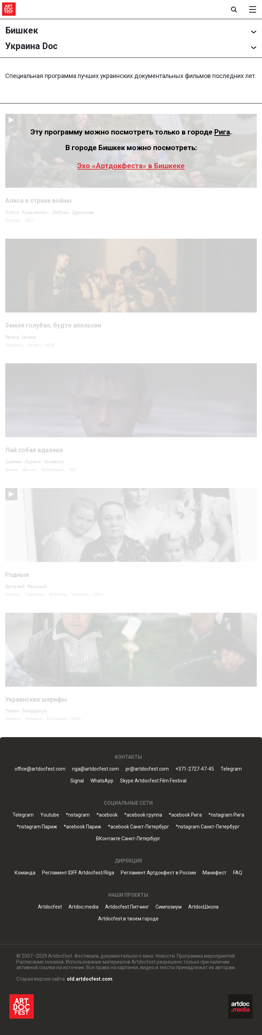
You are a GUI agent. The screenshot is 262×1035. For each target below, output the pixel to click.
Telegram (231, 769)
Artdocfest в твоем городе (128, 918)
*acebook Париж (82, 826)
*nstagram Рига (226, 815)
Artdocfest (50, 907)
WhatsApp (101, 780)
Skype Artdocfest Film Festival (153, 780)
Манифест (215, 872)
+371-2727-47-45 (194, 769)
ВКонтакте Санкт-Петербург (128, 838)
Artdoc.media (83, 907)
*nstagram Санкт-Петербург (208, 826)
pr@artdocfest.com (147, 769)
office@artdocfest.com (40, 769)
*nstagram (78, 815)
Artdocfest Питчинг (127, 907)
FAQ (237, 872)
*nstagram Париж (37, 826)
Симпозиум (169, 907)
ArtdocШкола (203, 907)
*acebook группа (143, 815)
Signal (77, 780)
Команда (25, 872)
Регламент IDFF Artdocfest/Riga (78, 872)
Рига (222, 132)
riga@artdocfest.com (95, 769)
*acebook (107, 815)
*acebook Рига (185, 815)
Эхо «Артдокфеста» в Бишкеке (131, 166)
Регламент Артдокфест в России (158, 872)
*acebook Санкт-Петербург (138, 826)
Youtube (49, 815)
